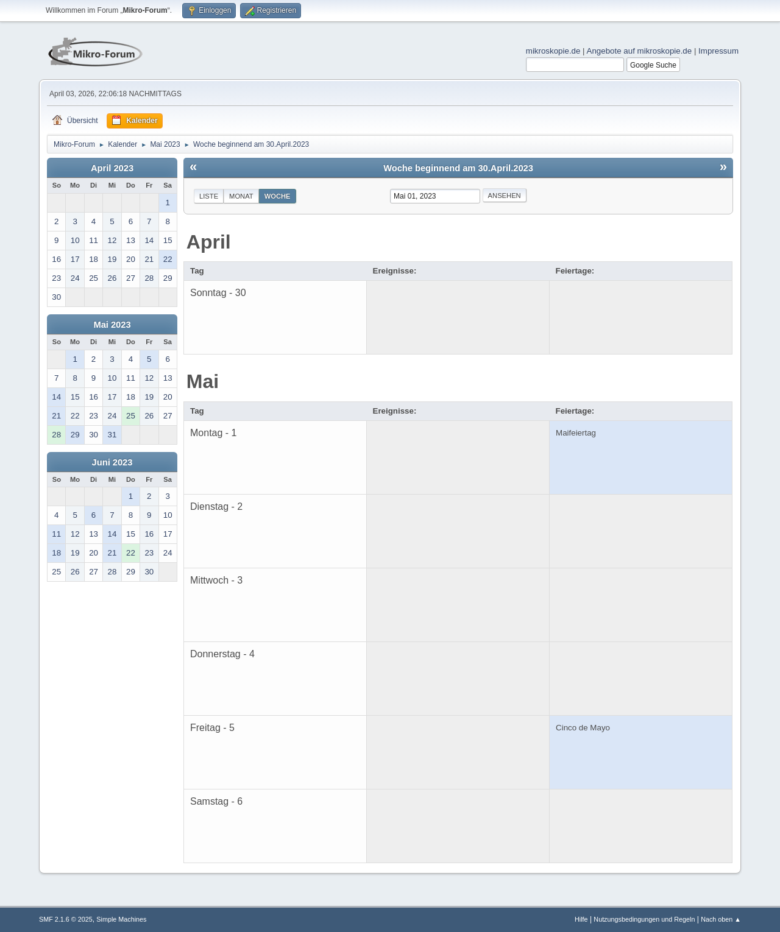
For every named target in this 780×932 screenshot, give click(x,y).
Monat (241, 196)
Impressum (718, 50)
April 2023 (112, 168)
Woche (277, 196)
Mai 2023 (111, 325)
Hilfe (581, 919)
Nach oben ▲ (721, 919)
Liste (208, 196)
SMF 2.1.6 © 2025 (66, 919)
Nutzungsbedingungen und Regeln (644, 919)
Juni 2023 (112, 462)
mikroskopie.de (553, 50)
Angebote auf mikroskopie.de (639, 50)
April (208, 242)
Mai (202, 381)
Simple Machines (121, 919)
